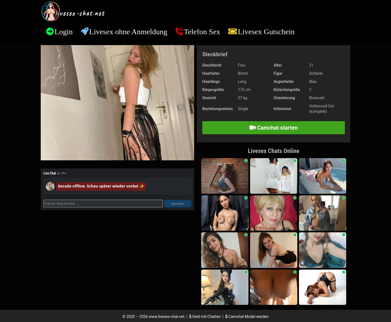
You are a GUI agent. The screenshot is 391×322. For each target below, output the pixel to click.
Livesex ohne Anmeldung (128, 31)
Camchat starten (274, 127)
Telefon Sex (202, 31)
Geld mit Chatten (205, 316)
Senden (177, 203)
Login (64, 31)
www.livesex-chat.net (166, 316)
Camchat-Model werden (247, 316)
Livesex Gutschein (266, 31)
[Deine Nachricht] (103, 203)
